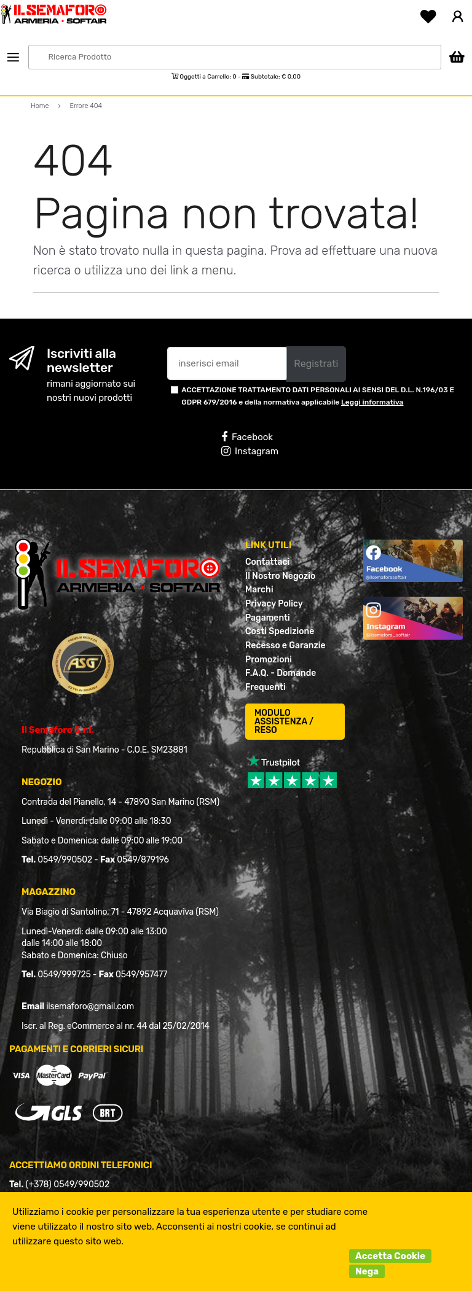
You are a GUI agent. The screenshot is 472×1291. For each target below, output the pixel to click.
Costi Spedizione (279, 631)
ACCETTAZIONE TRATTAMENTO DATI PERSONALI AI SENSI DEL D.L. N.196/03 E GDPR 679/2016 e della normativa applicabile (317, 396)
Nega (367, 1271)
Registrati (316, 364)
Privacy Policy (274, 604)
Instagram (249, 451)
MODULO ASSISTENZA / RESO (283, 721)
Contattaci (267, 562)
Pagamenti (267, 618)
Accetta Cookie (390, 1256)
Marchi (259, 589)
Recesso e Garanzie (285, 645)
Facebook (247, 437)
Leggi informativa (372, 402)
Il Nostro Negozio (280, 576)
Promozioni (268, 659)
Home (40, 106)
